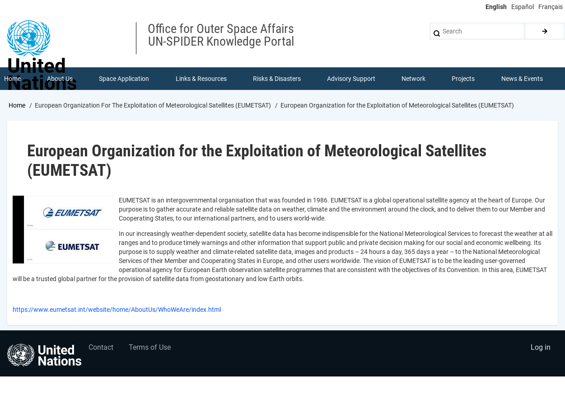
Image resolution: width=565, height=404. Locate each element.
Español (522, 6)
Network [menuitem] (413, 78)
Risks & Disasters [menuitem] (277, 78)
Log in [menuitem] (541, 347)
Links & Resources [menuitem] (201, 78)
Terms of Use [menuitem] (150, 347)
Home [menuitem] (12, 78)
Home (17, 105)
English (496, 6)
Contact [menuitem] (101, 347)
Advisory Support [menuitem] (351, 78)
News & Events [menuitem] (522, 78)
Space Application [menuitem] (124, 78)
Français (550, 6)
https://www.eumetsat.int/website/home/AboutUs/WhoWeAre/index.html (117, 310)
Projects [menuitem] (463, 78)
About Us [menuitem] (60, 78)
